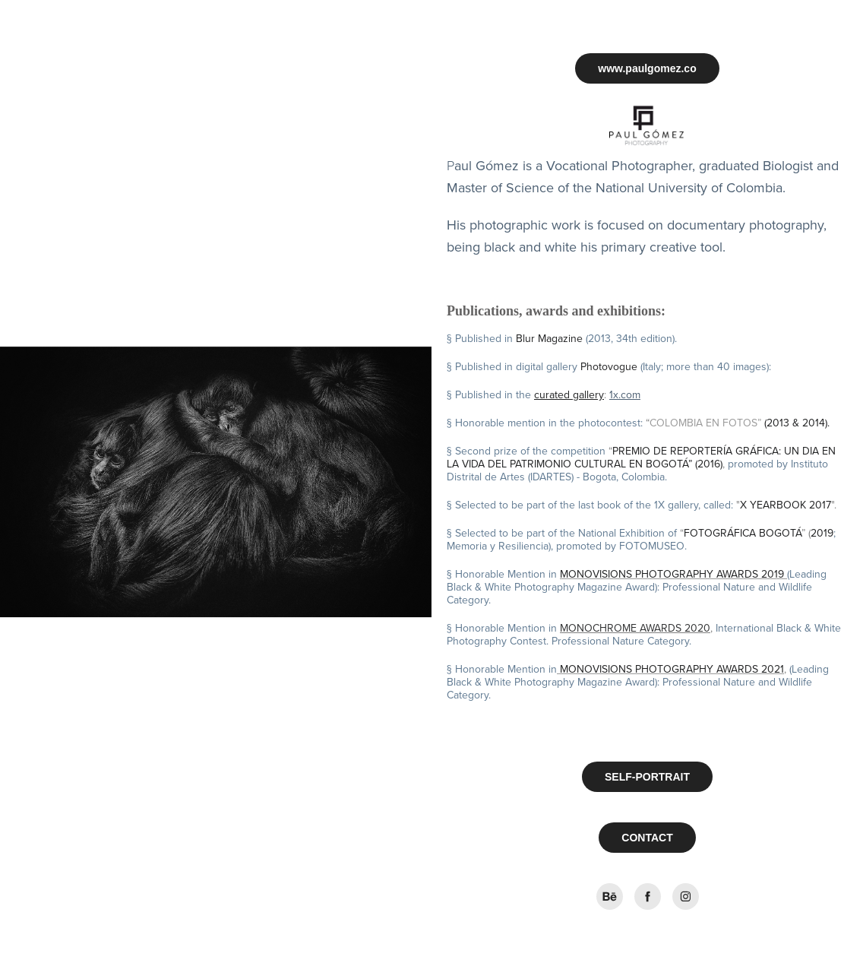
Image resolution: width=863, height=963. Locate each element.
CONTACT (646, 838)
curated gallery (569, 394)
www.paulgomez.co (647, 68)
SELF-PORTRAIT (647, 777)
